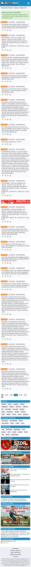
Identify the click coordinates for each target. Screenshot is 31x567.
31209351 (4, 268)
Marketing (15, 548)
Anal (3, 429)
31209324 (4, 281)
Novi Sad (15, 409)
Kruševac (18, 406)
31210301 (4, 55)
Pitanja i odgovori (15, 550)
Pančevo (22, 409)
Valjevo (8, 414)
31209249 (4, 294)
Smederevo (10, 411)
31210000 (4, 149)
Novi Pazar (8, 409)
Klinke (26, 432)
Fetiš (9, 432)
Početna (10, 8)
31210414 (4, 35)
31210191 (4, 99)
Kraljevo (12, 406)
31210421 (4, 22)
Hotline (14, 432)
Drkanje (16, 8)
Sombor (17, 411)
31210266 (4, 86)
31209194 (4, 344)
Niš (2, 409)
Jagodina (15, 404)
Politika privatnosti (15, 554)
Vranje (14, 414)
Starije (7, 434)
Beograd (4, 404)
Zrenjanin (25, 414)
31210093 (4, 139)
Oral (3, 434)
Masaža (20, 432)
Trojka (17, 423)
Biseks (20, 420)
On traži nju (5, 420)
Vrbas (19, 414)
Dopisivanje (17, 429)
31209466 (4, 255)
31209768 (4, 207)
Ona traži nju (5, 423)
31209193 (4, 369)
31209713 (4, 227)
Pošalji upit (5, 543)
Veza (23, 429)
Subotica (23, 411)
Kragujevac (5, 406)
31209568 (4, 241)
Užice (3, 414)
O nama (15, 556)
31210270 (4, 73)
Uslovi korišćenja (15, 552)
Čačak (9, 404)
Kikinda (22, 404)
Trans (22, 423)
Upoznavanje (14, 434)
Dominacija (9, 429)
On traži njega (13, 420)
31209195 (4, 319)
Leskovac (25, 406)
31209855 (4, 180)
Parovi (12, 423)
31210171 (4, 124)
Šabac (3, 411)
